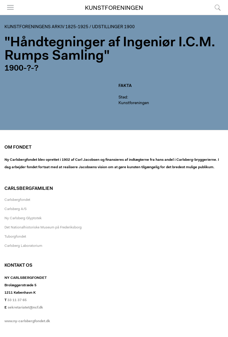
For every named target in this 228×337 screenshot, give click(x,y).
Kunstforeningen (114, 8)
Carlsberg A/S (15, 209)
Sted (122, 98)
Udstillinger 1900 (113, 27)
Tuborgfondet (15, 237)
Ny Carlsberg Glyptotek (23, 218)
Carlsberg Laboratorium (23, 246)
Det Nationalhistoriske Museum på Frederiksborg (43, 227)
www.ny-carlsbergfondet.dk (27, 321)
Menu (10, 7)
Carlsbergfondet (17, 200)
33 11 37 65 (17, 300)
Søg (217, 7)
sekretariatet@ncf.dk (25, 307)
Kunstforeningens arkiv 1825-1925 (46, 27)
